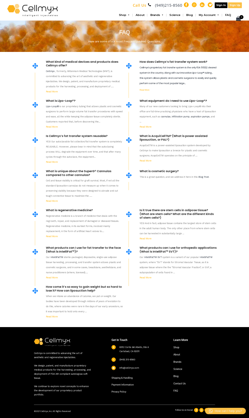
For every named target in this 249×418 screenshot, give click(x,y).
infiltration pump (180, 116)
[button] (225, 411)
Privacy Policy (118, 391)
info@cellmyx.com (129, 367)
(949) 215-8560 (127, 359)
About (140, 15)
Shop (124, 15)
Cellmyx (50, 71)
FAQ (228, 15)
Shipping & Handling (122, 377)
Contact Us (179, 383)
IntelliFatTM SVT (153, 257)
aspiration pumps (200, 116)
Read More (52, 91)
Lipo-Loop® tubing (202, 72)
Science (174, 15)
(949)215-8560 (168, 5)
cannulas (165, 116)
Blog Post (203, 176)
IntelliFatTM (57, 257)
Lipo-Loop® (52, 106)
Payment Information (122, 384)
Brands (157, 15)
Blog (189, 15)
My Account (209, 15)
